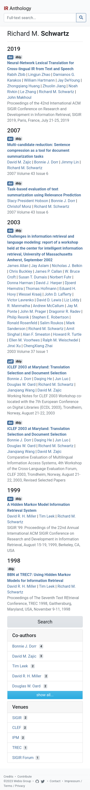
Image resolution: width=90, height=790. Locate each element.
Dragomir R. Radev (65, 311)
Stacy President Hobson (27, 201)
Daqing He (43, 379)
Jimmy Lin (70, 162)
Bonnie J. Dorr (46, 162)
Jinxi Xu (14, 346)
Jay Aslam (40, 265)
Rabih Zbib (16, 74)
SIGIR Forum (23, 757)
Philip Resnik (18, 317)
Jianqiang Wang (21, 390)
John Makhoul (19, 97)
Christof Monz (19, 206)
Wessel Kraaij (30, 294)
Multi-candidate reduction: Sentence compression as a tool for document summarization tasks (38, 150)
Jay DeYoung (69, 80)
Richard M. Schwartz (56, 91)
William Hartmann (39, 80)
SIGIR (17, 717)
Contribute (24, 776)
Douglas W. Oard (21, 384)
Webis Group (22, 781)
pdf (10, 361)
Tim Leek (46, 516)
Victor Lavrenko (20, 300)
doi (10, 57)
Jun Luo (61, 379)
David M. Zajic (19, 162)
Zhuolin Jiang (54, 86)
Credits (8, 776)
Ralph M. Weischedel (60, 340)
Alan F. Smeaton (36, 334)
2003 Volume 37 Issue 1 (27, 351)
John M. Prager (33, 311)
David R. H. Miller (21, 516)
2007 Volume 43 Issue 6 (27, 173)
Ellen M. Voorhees (24, 340)
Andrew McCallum (48, 305)
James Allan (17, 265)
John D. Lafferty (58, 294)
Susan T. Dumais (32, 277)
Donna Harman (20, 283)
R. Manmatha (18, 305)
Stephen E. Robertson (50, 317)
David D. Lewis (49, 300)
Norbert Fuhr (60, 277)
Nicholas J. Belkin (67, 265)
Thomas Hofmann (41, 288)
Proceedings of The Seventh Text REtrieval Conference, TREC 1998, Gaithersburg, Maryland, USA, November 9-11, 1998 (43, 604)
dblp (18, 57)
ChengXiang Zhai (38, 346)
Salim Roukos (51, 323)
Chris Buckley (20, 271)
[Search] (40, 17)
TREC (17, 747)
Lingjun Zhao (39, 74)
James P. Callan (48, 271)
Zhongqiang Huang (23, 86)
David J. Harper (49, 283)
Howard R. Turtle (67, 334)
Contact (55, 781)
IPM (15, 737)
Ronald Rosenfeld (22, 323)
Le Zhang (28, 91)
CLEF (16, 727)
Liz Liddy (71, 300)
